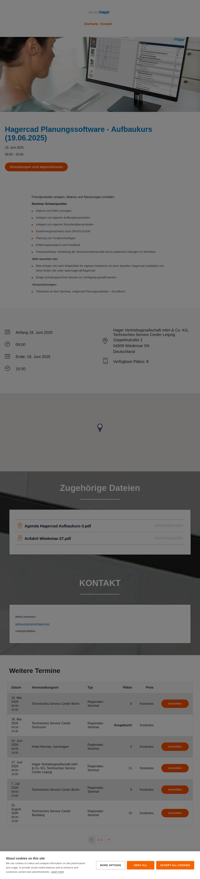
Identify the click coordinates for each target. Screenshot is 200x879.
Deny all (140, 865)
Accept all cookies (175, 865)
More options (110, 865)
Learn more (57, 871)
